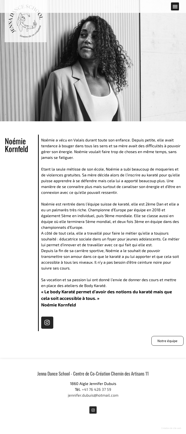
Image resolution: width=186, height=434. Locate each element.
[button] (175, 6)
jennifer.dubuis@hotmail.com (93, 395)
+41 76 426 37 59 (96, 389)
